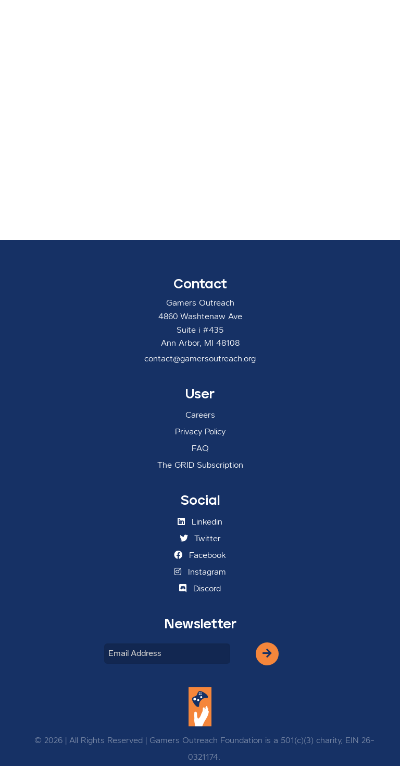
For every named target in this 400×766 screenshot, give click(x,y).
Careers (200, 415)
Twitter (200, 538)
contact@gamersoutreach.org (200, 359)
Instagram (200, 572)
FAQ (200, 449)
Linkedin (200, 522)
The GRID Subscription (200, 465)
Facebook (200, 555)
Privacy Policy (200, 432)
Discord (200, 588)
